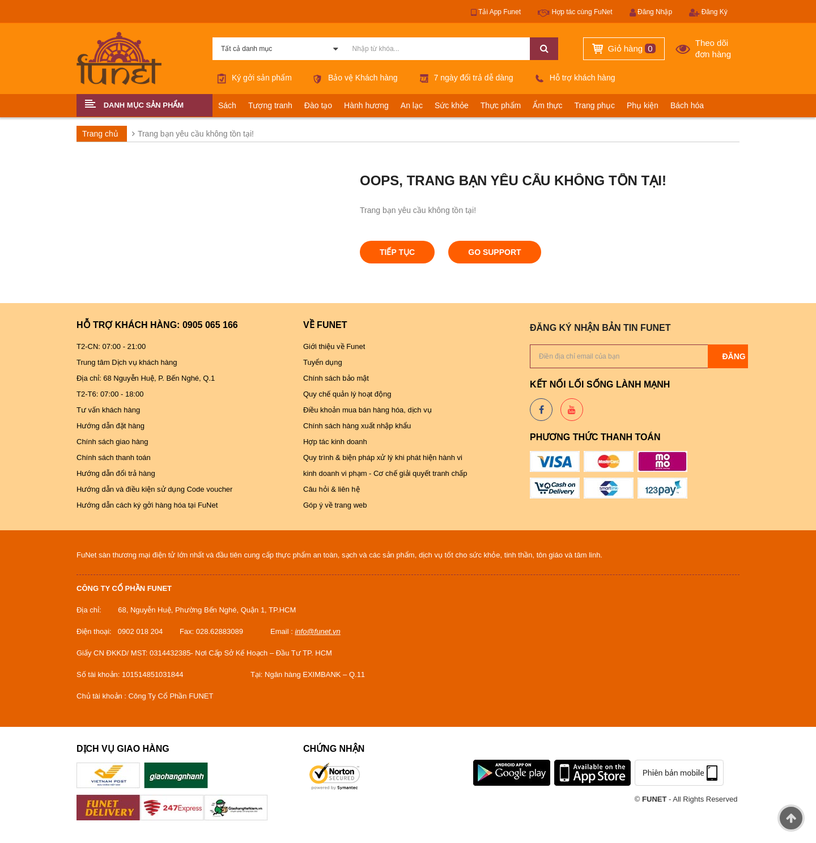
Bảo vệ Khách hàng (353, 77)
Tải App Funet (496, 12)
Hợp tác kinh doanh (335, 441)
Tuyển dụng (322, 362)
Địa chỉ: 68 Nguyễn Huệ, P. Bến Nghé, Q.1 (145, 378)
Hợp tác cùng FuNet (575, 12)
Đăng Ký (708, 12)
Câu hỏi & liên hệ (331, 489)
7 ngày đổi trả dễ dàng (464, 77)
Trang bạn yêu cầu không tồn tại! (196, 133)
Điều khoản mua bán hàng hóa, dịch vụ (368, 410)
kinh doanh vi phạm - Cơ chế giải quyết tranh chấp (385, 473)
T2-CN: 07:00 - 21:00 (111, 346)
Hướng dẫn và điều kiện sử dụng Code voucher (155, 489)
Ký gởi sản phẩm (252, 77)
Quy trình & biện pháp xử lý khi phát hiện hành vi (384, 457)
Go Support (494, 252)
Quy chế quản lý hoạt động (347, 394)
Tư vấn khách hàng (108, 410)
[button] (144, 105)
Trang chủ (100, 133)
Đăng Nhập (651, 12)
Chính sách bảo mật (336, 378)
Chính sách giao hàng (112, 441)
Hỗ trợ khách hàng (572, 77)
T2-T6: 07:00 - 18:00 (110, 394)
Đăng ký (740, 356)
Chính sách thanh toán (113, 457)
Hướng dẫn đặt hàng (110, 426)
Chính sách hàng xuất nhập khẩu (357, 426)
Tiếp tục (397, 252)
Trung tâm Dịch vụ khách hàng (127, 362)
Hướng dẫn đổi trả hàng (115, 473)
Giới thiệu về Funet (334, 346)
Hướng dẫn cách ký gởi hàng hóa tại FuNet (147, 505)
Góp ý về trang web (335, 505)
